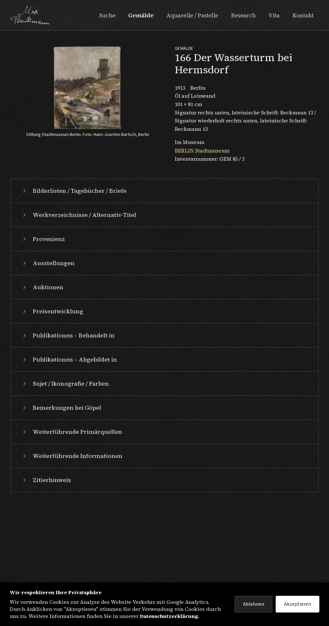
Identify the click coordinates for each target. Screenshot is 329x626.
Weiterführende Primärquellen (71, 509)
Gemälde (141, 15)
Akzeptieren (297, 604)
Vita (274, 15)
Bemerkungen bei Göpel (61, 484)
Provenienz (43, 316)
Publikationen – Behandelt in (68, 412)
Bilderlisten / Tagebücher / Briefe (74, 268)
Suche (107, 15)
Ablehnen (253, 604)
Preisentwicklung (52, 388)
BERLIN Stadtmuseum (202, 150)
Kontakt (303, 15)
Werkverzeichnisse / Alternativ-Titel (78, 292)
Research (243, 15)
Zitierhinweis (46, 557)
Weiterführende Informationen (71, 533)
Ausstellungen (48, 340)
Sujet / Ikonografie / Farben (65, 460)
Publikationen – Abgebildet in (69, 436)
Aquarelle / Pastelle (192, 15)
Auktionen (42, 364)
